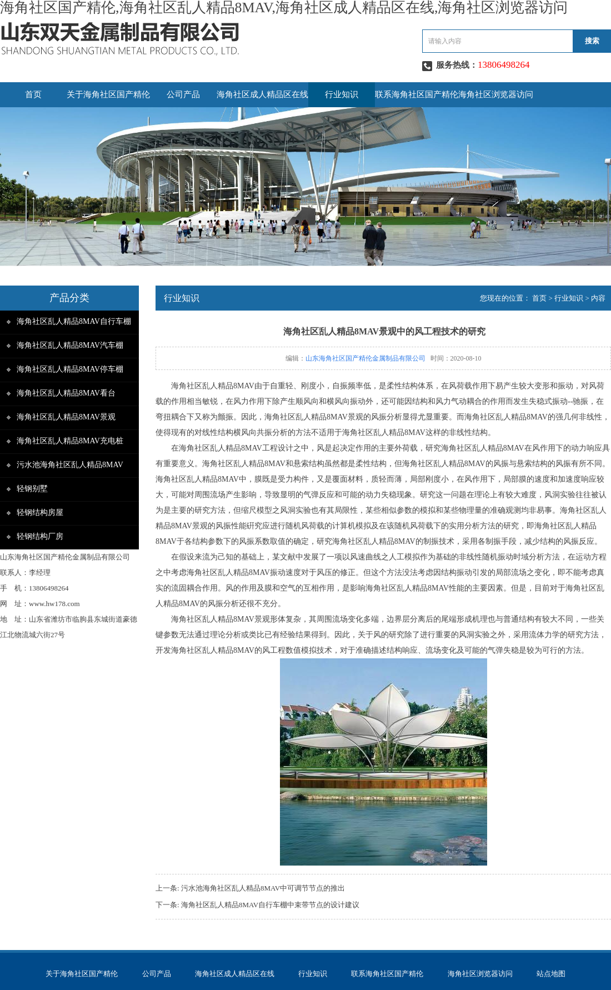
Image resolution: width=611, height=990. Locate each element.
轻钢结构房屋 (40, 512)
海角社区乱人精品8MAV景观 (66, 417)
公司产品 (183, 94)
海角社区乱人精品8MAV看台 (66, 393)
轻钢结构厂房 (40, 536)
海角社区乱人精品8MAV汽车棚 (70, 345)
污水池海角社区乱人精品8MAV (70, 465)
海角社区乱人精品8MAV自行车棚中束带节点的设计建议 (270, 905)
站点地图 (551, 973)
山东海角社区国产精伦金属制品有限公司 (365, 358)
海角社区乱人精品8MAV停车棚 (70, 369)
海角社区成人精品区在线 (262, 94)
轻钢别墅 (32, 488)
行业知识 (341, 94)
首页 (33, 94)
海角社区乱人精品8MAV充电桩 (70, 441)
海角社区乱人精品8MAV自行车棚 (74, 321)
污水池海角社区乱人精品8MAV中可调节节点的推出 (263, 888)
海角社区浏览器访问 (495, 94)
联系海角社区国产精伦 (416, 94)
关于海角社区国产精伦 (108, 94)
